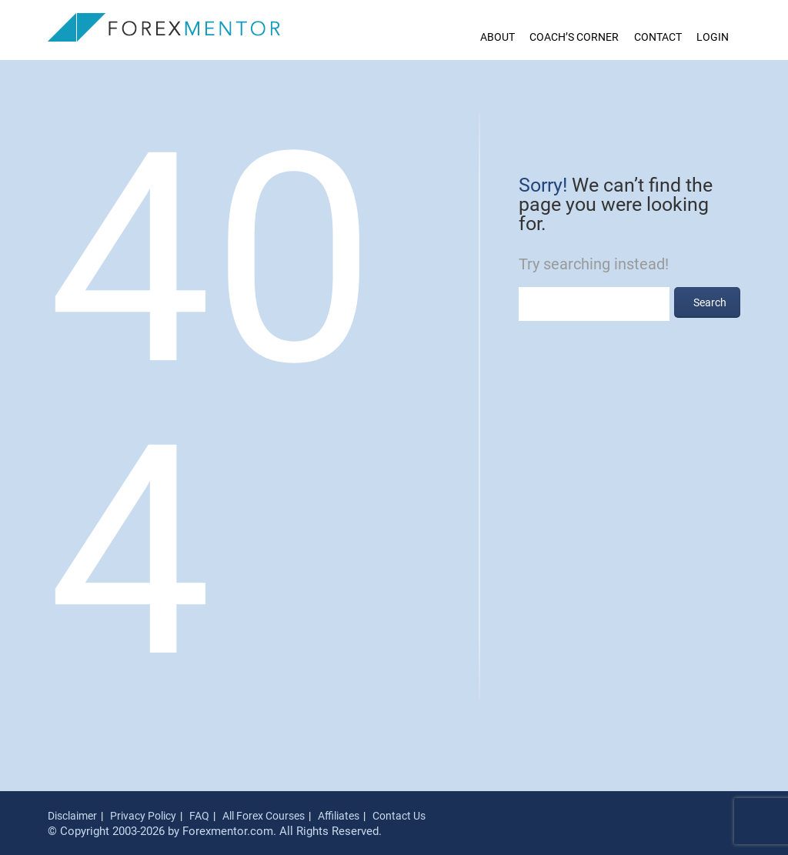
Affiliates (338, 816)
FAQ (199, 816)
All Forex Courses (263, 816)
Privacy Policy (143, 816)
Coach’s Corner (574, 37)
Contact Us (399, 816)
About (497, 37)
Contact (658, 37)
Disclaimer (72, 816)
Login (712, 37)
